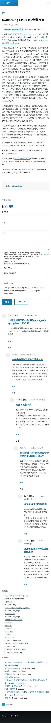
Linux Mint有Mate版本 (35, 504)
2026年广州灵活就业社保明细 (16, 643)
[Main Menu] (48, 3)
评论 (3, 234)
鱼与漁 (7, 671)
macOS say (9, 638)
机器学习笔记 (10, 614)
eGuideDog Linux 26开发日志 (16, 596)
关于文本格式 (45, 254)
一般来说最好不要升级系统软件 (27, 359)
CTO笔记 (6, 3)
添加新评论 (6, 200)
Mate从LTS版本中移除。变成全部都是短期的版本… (25, 662)
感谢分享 (8, 677)
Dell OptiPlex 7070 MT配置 (15, 649)
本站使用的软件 (9, 273)
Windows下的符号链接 (13, 620)
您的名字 (5, 212)
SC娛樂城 (8, 674)
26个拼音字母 (10, 689)
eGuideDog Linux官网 (14, 29)
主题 (3, 223)
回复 (9, 341)
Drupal (13, 716)
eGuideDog (17, 186)
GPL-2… (8, 698)
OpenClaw (9, 632)
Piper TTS (9, 602)
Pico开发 (8, 626)
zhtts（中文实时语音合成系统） (17, 608)
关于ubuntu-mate (11, 668)
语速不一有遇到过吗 (13, 686)
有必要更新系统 (23, 404)
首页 (3, 13)
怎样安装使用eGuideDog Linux (23, 34)
